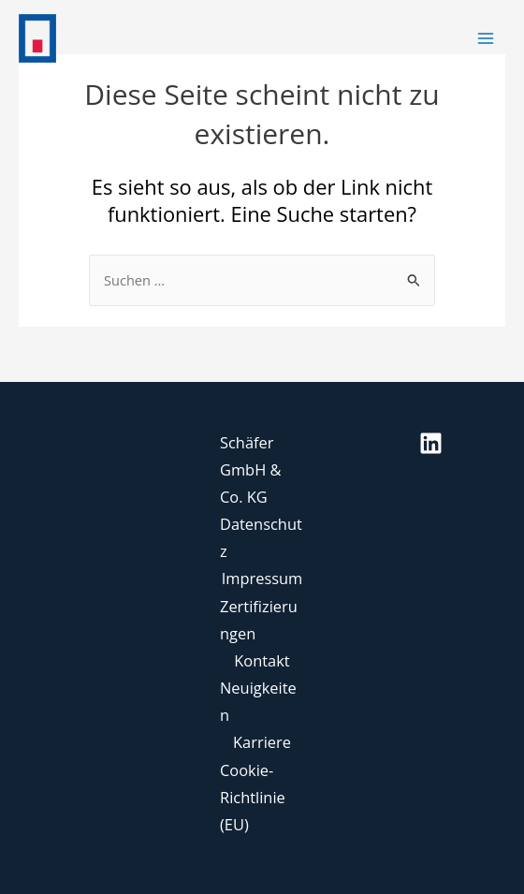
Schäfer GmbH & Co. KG (250, 469)
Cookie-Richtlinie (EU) (252, 797)
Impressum (262, 578)
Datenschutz (261, 537)
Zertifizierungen (259, 619)
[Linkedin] (431, 443)
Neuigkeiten (258, 701)
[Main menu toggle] (485, 38)
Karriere (262, 742)
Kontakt (261, 660)
